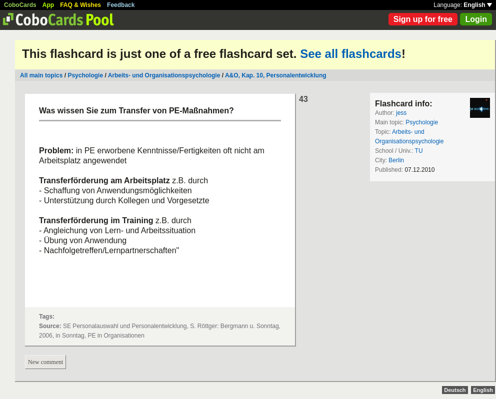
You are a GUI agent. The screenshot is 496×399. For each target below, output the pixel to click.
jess (401, 112)
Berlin (396, 160)
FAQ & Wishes (80, 4)
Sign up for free (423, 19)
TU (419, 150)
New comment (45, 362)
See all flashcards (351, 53)
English (478, 4)
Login (476, 19)
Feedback (120, 4)
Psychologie (85, 75)
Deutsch (455, 390)
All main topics (41, 75)
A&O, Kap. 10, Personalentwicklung (275, 75)
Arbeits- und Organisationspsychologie (164, 75)
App (48, 4)
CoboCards (20, 4)
